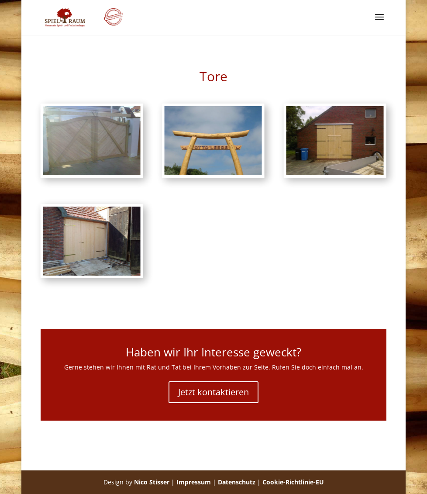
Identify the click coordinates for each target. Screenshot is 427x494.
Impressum (193, 482)
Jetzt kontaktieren (213, 392)
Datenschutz (236, 482)
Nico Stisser (151, 482)
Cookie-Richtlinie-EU (293, 482)
